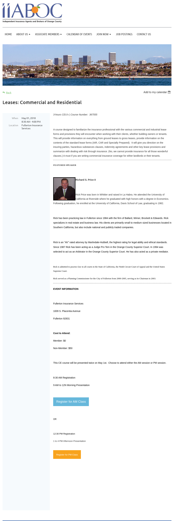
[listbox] (157, 92)
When (15, 118)
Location (13, 125)
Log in (164, 503)
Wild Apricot (131, 517)
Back (8, 92)
